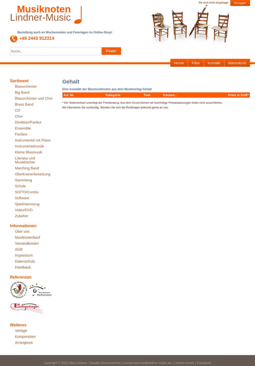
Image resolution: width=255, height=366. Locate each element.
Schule (20, 186)
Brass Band (24, 104)
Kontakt (214, 63)
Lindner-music (184, 363)
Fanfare (21, 134)
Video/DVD (24, 210)
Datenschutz (25, 261)
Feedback (23, 267)
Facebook (204, 363)
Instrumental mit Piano (33, 140)
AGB (18, 249)
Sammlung (23, 180)
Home (179, 63)
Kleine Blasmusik (28, 152)
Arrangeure (24, 343)
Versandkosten (27, 243)
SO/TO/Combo (27, 192)
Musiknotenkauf (27, 237)
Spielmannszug (27, 204)
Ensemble (23, 128)
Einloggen (240, 2)
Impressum (24, 255)
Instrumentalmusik (29, 146)
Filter (196, 63)
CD (17, 110)
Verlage (21, 331)
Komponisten (25, 337)
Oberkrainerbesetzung (32, 174)
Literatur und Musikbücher (25, 160)
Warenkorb (237, 63)
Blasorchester (26, 86)
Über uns (22, 231)
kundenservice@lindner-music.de (148, 363)
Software (22, 198)
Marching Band (27, 168)
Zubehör (21, 216)
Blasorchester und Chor (34, 98)
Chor (19, 116)
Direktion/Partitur (28, 122)
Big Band (22, 92)
